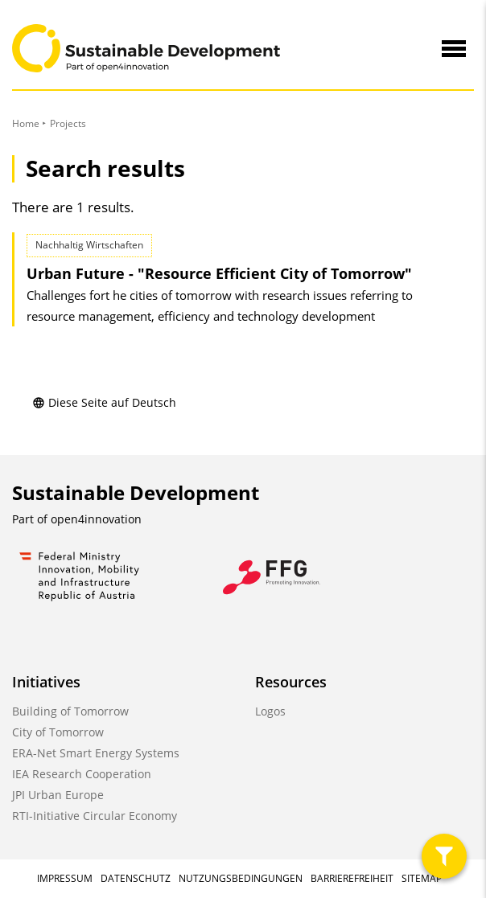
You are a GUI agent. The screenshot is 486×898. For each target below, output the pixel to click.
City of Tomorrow (58, 732)
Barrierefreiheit (352, 878)
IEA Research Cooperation (81, 773)
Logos (270, 711)
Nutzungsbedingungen (241, 878)
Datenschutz (136, 878)
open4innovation (96, 519)
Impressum (65, 878)
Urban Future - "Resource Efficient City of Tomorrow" (219, 273)
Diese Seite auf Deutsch (104, 402)
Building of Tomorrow (70, 711)
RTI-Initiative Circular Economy (94, 815)
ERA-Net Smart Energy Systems (95, 753)
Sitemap (422, 878)
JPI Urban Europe (58, 794)
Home (25, 123)
